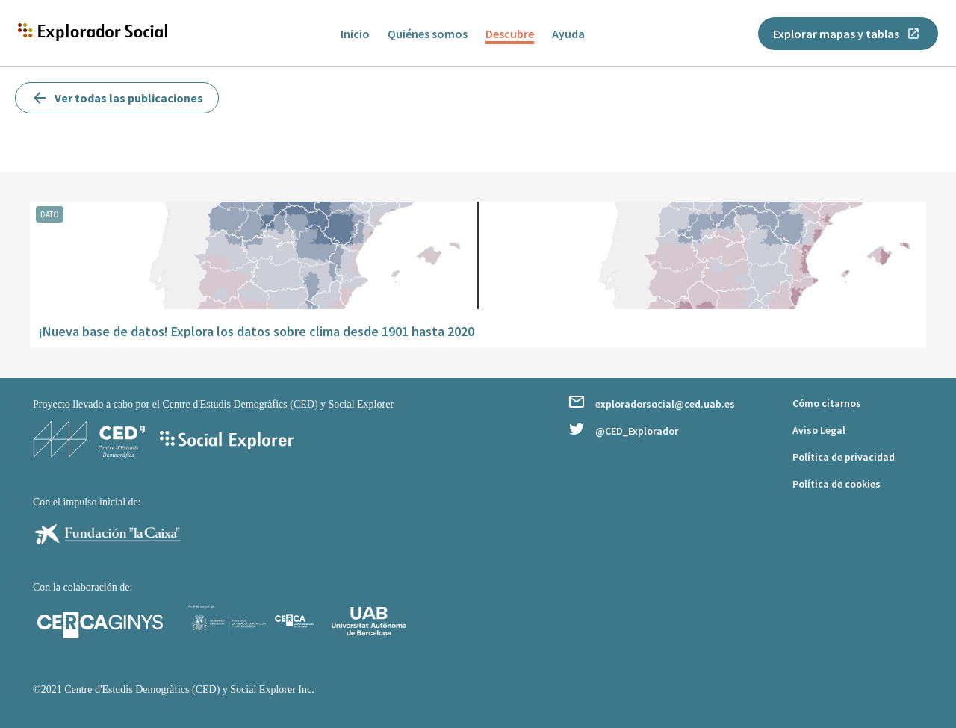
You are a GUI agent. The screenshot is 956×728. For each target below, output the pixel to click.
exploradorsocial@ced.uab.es (652, 403)
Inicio (355, 33)
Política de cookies (836, 484)
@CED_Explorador (623, 430)
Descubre (509, 33)
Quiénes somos (428, 33)
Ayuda (568, 33)
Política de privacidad (843, 457)
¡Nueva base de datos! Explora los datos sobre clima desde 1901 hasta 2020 (256, 331)
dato (49, 214)
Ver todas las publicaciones (117, 98)
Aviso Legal (818, 430)
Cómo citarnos (826, 403)
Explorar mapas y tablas (846, 33)
